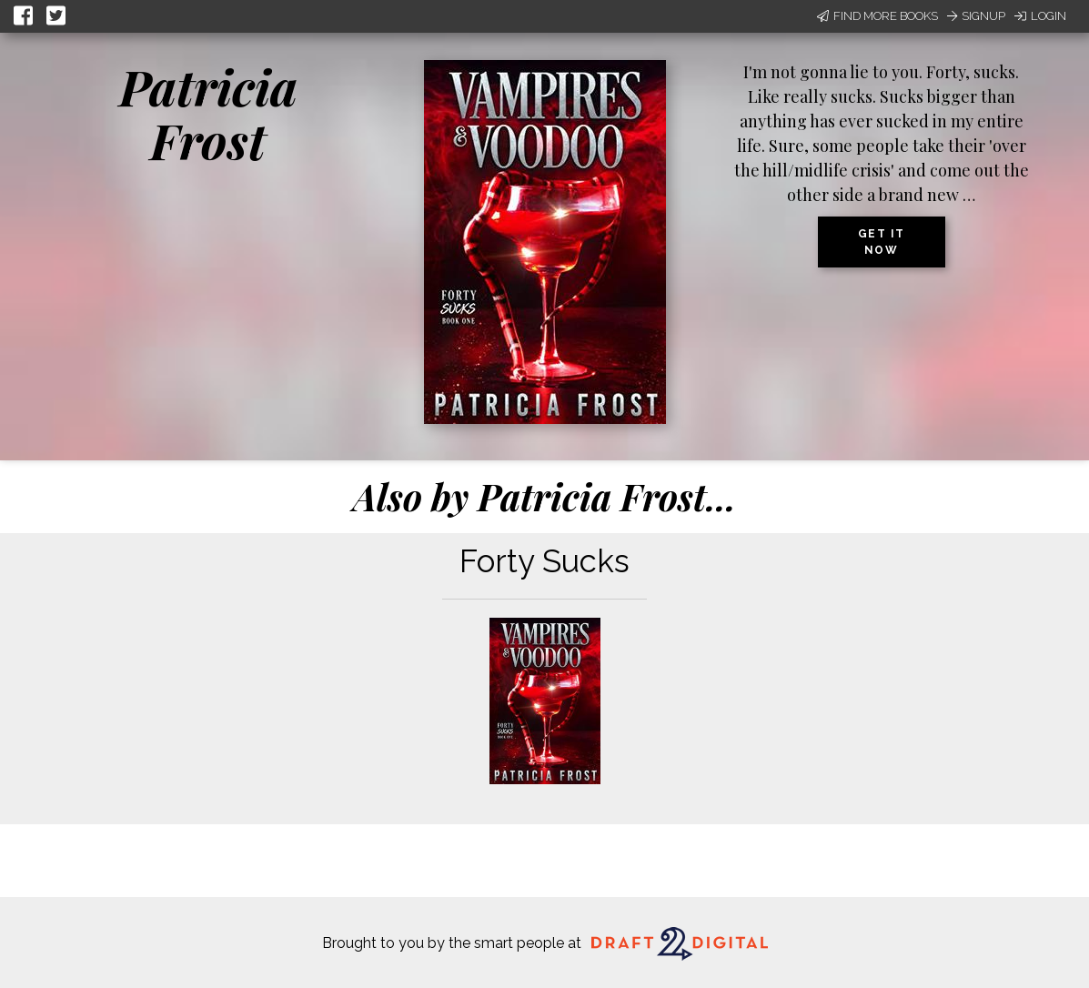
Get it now (881, 242)
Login (1040, 16)
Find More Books (877, 16)
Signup (976, 16)
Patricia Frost (208, 113)
